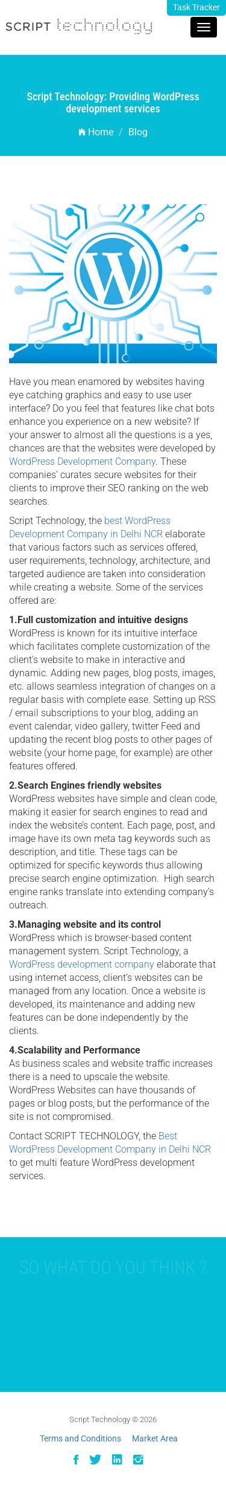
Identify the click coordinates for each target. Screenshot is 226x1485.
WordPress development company (81, 964)
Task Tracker (196, 7)
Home (95, 132)
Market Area (155, 1438)
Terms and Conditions (80, 1438)
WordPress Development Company (82, 461)
